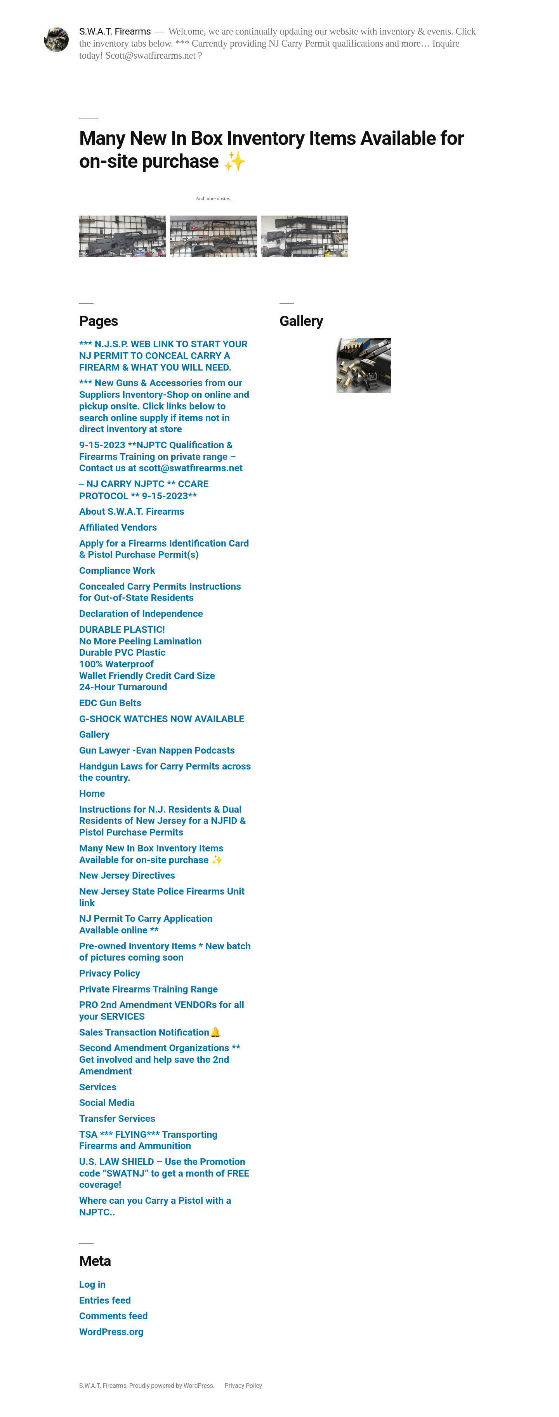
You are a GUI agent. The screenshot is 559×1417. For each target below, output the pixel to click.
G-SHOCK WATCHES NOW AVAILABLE (161, 718)
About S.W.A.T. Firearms (131, 511)
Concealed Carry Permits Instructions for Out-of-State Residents (160, 592)
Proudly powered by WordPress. (172, 1385)
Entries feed (105, 1300)
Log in (92, 1284)
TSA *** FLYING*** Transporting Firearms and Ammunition (148, 1140)
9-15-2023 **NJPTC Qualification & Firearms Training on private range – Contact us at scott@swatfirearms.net (161, 456)
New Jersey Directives (127, 875)
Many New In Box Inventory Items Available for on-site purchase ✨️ (151, 854)
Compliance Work (117, 570)
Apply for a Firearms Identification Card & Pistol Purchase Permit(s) (164, 549)
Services (97, 1087)
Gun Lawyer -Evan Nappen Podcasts (157, 750)
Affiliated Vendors (118, 527)
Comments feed (113, 1315)
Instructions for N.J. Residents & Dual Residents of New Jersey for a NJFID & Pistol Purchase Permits (162, 821)
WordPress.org (111, 1331)
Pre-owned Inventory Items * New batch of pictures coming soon (165, 951)
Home (92, 793)
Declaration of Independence (141, 613)
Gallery (94, 734)
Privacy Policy (109, 973)
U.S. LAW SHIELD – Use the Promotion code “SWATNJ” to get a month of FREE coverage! (164, 1173)
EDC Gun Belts (110, 702)
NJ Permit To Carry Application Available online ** (145, 924)
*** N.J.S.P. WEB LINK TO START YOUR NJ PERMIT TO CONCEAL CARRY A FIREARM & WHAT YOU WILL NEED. (163, 355)
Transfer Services (117, 1118)
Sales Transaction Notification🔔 (150, 1032)
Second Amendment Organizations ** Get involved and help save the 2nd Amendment (159, 1059)
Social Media (107, 1102)
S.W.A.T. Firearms (115, 31)
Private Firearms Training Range (148, 989)
